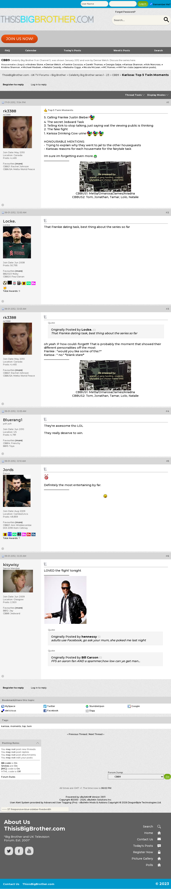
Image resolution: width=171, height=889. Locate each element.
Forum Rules (8, 776)
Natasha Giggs (72, 67)
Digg (92, 710)
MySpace (10, 706)
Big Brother (59, 75)
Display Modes (156, 95)
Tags (5, 720)
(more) (19, 163)
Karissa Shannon (133, 64)
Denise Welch (53, 64)
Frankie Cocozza (73, 64)
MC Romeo (109, 67)
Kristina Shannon (10, 67)
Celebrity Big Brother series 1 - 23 (89, 75)
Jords (8, 469)
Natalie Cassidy (52, 67)
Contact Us (145, 839)
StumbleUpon (96, 706)
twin (29, 726)
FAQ (7, 50)
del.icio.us (10, 710)
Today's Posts (72, 50)
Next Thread (95, 734)
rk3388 (9, 111)
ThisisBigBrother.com (38, 884)
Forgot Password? (125, 11)
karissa (5, 726)
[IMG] (4, 768)
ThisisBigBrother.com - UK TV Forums (25, 75)
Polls (149, 865)
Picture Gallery (142, 858)
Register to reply (13, 84)
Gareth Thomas (94, 64)
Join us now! (19, 39)
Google (135, 706)
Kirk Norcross (152, 64)
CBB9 (115, 75)
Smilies (5, 765)
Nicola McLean (92, 67)
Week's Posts (121, 50)
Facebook (52, 710)
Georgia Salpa (113, 64)
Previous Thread (78, 734)
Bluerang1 (12, 420)
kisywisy (11, 564)
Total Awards (10, 291)
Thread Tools (133, 95)
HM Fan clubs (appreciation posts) (137, 67)
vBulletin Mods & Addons (93, 802)
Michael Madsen (32, 67)
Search (158, 50)
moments (15, 726)
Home (148, 833)
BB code (6, 763)
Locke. (9, 221)
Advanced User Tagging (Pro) (60, 802)
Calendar (30, 50)
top (24, 726)
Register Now (143, 852)
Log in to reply (39, 84)
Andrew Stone (35, 64)
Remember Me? (160, 4)
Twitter (51, 706)
